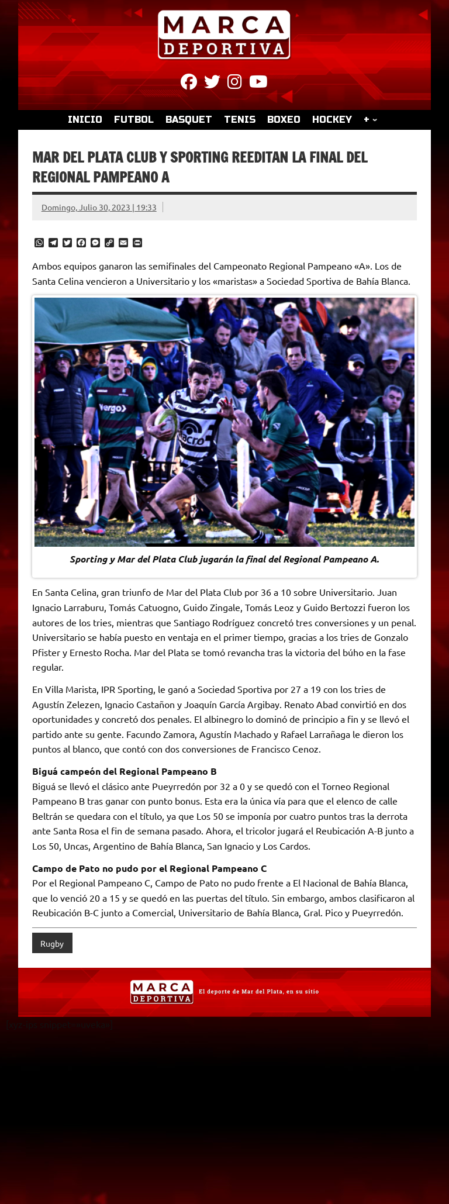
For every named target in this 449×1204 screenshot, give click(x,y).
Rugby (52, 943)
